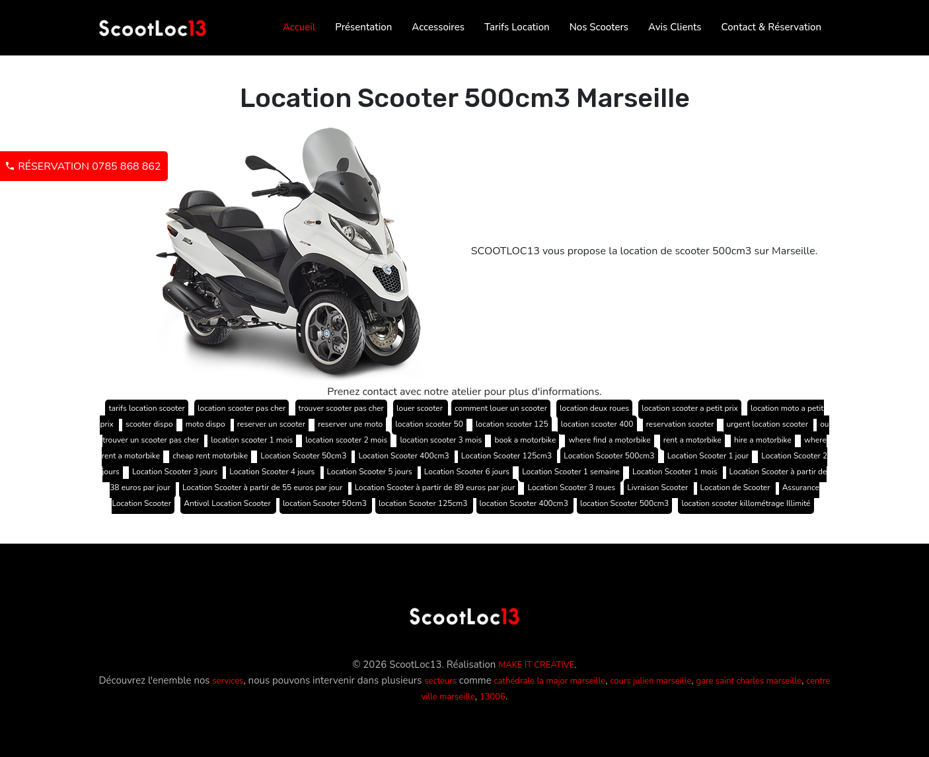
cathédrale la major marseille (550, 681)
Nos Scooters (599, 27)
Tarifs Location (517, 27)
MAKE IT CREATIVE (536, 665)
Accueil (299, 27)
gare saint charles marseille (748, 681)
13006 (492, 697)
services (227, 681)
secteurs (440, 681)
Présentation (363, 27)
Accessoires (438, 27)
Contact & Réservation (771, 27)
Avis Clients (674, 27)
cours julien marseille (650, 681)
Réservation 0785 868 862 (83, 166)
